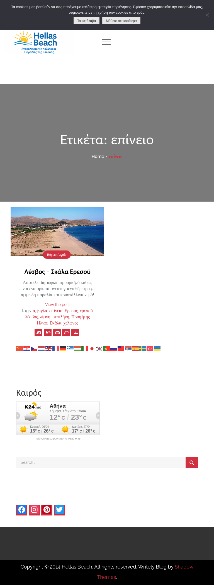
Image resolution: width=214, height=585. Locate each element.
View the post (57, 304)
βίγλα (42, 310)
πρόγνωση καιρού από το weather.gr (58, 438)
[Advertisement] (166, 42)
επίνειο (55, 310)
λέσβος (31, 316)
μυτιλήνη (60, 316)
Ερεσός (71, 310)
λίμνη (45, 316)
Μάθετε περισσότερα (121, 21)
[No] (207, 15)
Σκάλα (55, 323)
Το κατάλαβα (86, 21)
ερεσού (86, 310)
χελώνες (71, 323)
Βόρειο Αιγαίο (57, 255)
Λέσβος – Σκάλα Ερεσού (57, 272)
